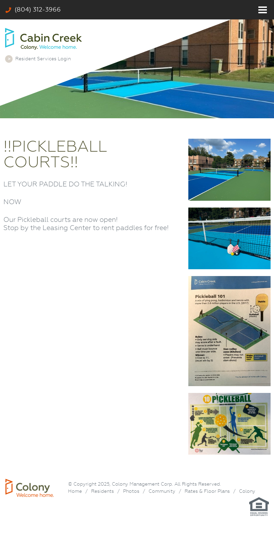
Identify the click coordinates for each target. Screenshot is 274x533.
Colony (247, 491)
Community (162, 491)
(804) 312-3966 (33, 9)
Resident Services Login (43, 58)
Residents (102, 491)
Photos (131, 491)
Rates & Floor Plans (207, 491)
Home (75, 491)
